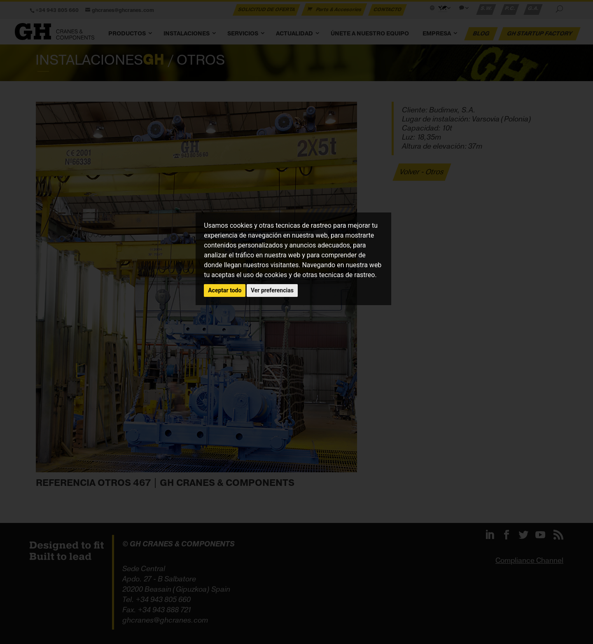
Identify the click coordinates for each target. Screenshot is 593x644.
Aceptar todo (224, 290)
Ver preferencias (272, 290)
